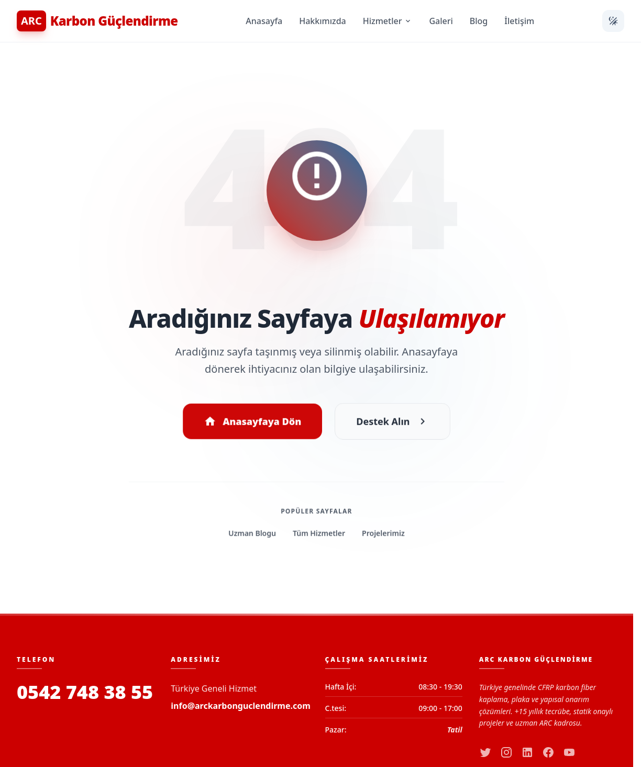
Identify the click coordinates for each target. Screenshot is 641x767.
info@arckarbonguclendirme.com (241, 706)
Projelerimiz (383, 535)
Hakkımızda (322, 21)
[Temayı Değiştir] (613, 21)
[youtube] (569, 752)
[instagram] (506, 752)
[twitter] (485, 752)
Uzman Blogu (253, 535)
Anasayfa (264, 21)
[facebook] (548, 752)
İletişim (519, 21)
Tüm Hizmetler (319, 535)
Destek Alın (392, 423)
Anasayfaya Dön (253, 423)
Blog (479, 21)
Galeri (440, 21)
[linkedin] (527, 752)
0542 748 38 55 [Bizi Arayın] (85, 692)
